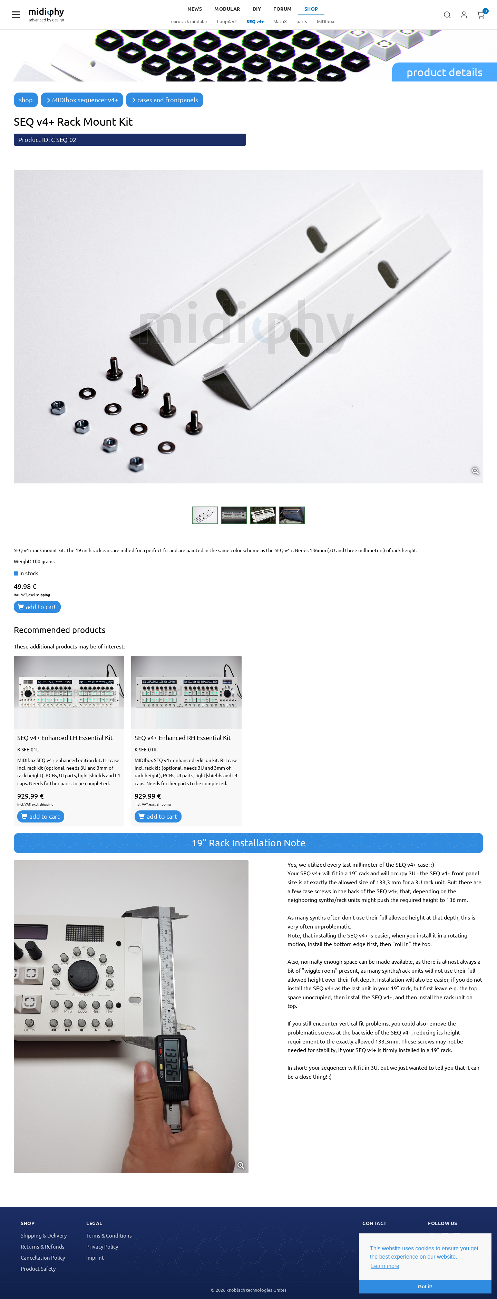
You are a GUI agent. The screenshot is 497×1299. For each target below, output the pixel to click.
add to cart (37, 606)
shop (26, 99)
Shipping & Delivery (44, 1235)
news (194, 9)
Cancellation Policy (43, 1257)
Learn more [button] (385, 1266)
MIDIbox (325, 21)
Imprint (95, 1257)
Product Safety (38, 1268)
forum (282, 9)
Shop (311, 9)
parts (301, 21)
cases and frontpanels (164, 99)
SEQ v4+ (255, 21)
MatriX (280, 21)
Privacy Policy (102, 1246)
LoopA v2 (227, 21)
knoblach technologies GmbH (256, 1290)
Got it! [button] (425, 1286)
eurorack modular (189, 21)
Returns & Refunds (43, 1246)
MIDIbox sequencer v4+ (82, 99)
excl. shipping (39, 594)
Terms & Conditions (109, 1235)
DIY (257, 9)
